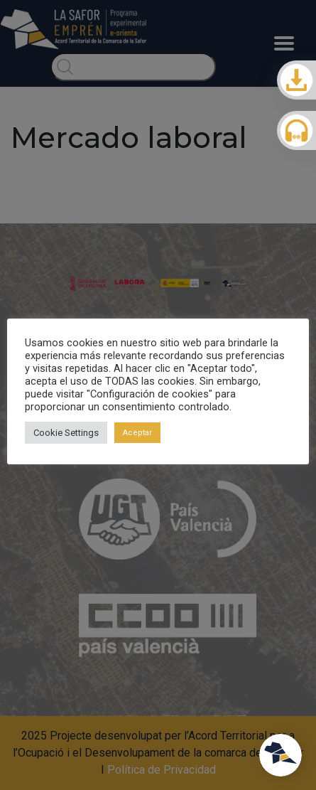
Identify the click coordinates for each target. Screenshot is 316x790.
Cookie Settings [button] (66, 432)
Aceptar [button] (137, 432)
